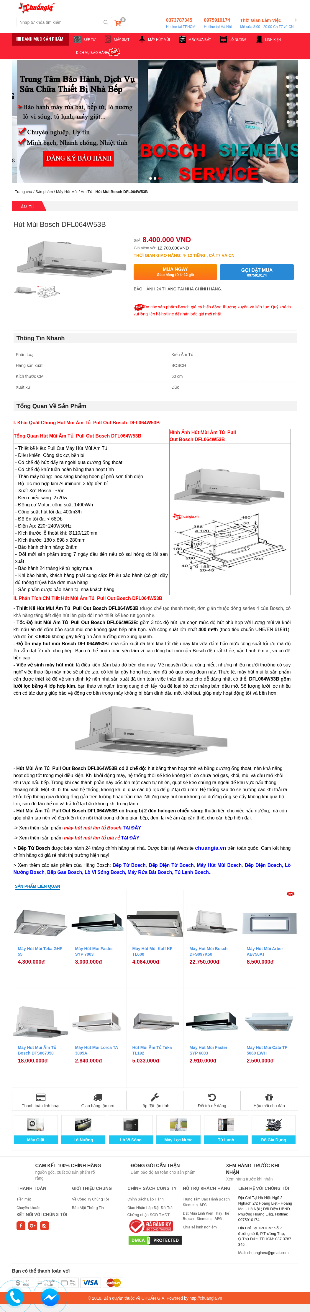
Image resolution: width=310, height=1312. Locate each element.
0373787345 (180, 23)
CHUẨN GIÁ (153, 1298)
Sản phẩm (44, 191)
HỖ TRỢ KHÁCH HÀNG (206, 1188)
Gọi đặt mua (256, 272)
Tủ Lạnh (226, 1140)
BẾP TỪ (89, 40)
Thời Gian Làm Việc (266, 23)
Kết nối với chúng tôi (42, 1214)
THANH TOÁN (31, 1188)
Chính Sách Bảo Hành (145, 1199)
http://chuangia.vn (206, 1298)
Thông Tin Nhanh (41, 338)
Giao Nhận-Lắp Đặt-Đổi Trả (150, 1207)
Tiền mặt (24, 1199)
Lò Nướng (83, 1140)
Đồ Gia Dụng (273, 1140)
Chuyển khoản (28, 1207)
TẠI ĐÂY (130, 837)
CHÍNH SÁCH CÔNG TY (152, 1188)
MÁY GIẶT (121, 40)
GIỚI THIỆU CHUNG (92, 1188)
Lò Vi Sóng (131, 1140)
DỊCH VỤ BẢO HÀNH (92, 53)
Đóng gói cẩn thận (155, 1165)
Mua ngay (175, 272)
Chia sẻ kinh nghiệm (200, 1227)
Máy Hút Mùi (67, 191)
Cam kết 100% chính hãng (68, 1165)
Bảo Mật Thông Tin (88, 1207)
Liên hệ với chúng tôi (263, 1188)
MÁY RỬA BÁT (199, 40)
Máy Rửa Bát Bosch (150, 872)
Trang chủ (23, 191)
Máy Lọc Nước (178, 1140)
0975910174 (218, 23)
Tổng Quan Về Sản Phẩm (51, 406)
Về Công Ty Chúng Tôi (90, 1199)
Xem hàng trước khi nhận (252, 1169)
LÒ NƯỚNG (238, 40)
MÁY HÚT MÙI (159, 40)
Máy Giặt (36, 1140)
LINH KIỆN (273, 40)
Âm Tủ (86, 191)
